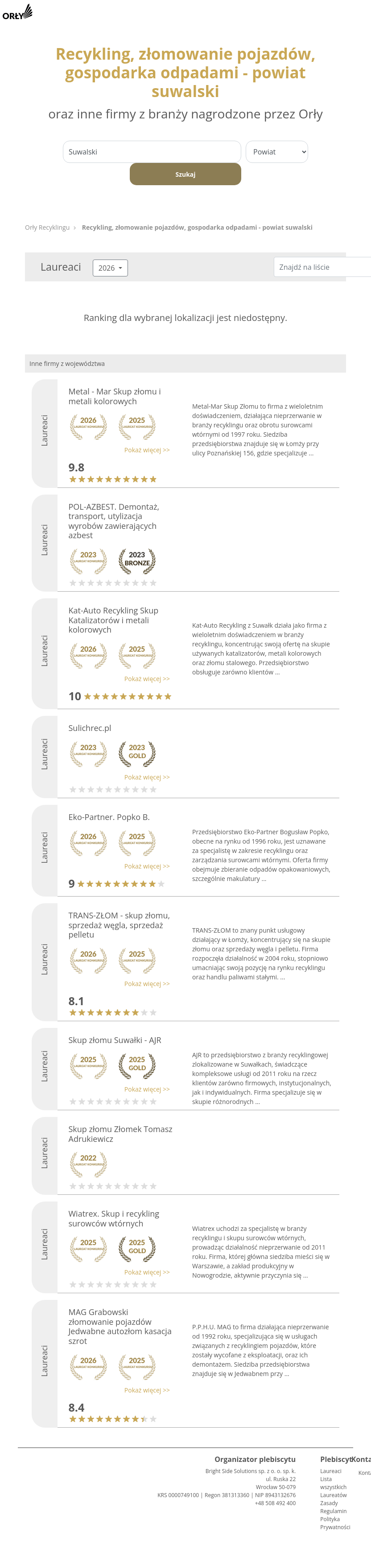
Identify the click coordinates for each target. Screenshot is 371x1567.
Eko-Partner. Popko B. (109, 817)
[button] (117, 450)
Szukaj (185, 174)
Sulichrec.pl (90, 728)
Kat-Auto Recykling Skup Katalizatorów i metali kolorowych (114, 620)
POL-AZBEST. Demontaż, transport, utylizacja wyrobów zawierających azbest (114, 521)
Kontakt (362, 1473)
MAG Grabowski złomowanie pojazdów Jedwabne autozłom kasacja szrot (120, 1326)
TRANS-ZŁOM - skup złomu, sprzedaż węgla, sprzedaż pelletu (119, 925)
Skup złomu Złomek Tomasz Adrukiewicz (121, 1134)
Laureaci (330, 1471)
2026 (108, 268)
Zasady (329, 1503)
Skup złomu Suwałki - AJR (115, 1040)
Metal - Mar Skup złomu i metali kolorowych (115, 396)
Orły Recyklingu (47, 227)
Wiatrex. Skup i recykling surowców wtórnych (114, 1218)
